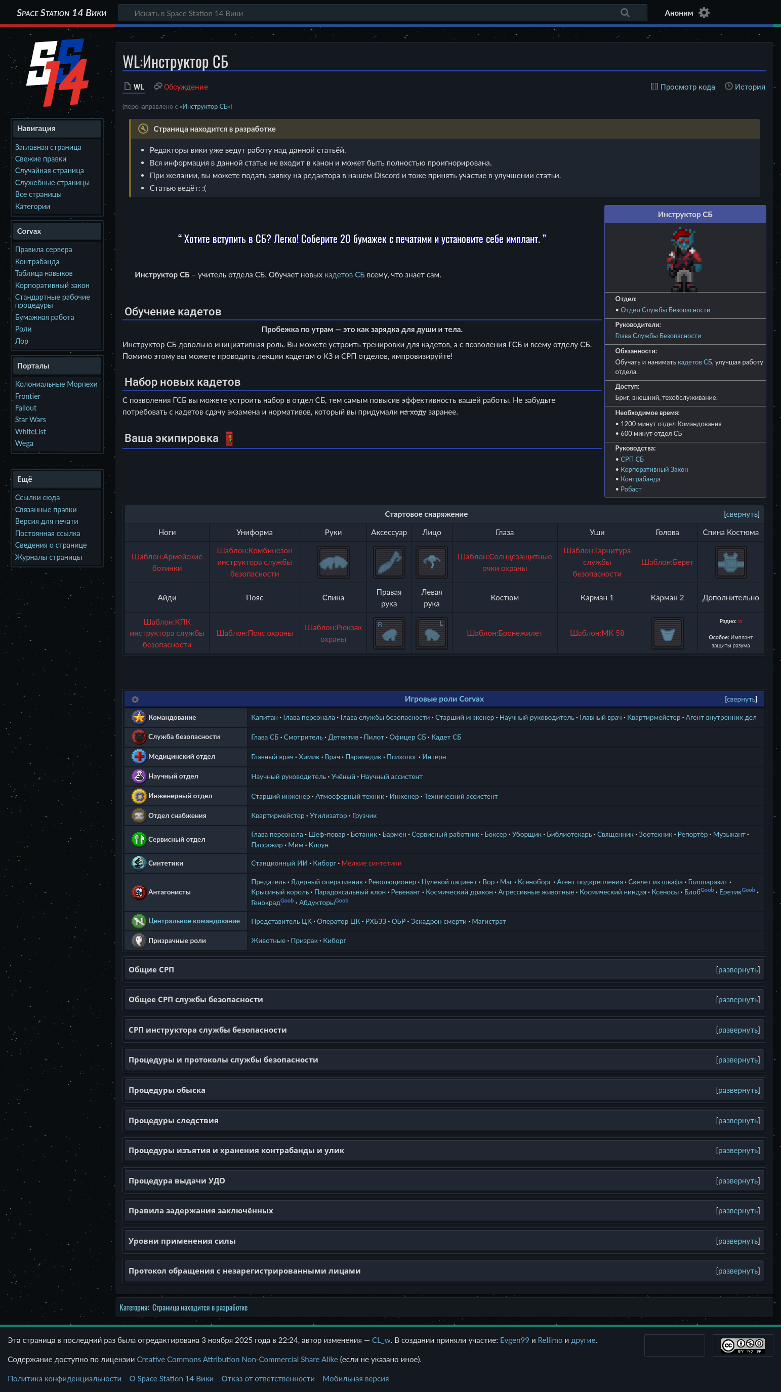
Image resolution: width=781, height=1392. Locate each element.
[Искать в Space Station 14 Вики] (383, 13)
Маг (506, 881)
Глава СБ (264, 736)
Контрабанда (641, 479)
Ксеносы (665, 891)
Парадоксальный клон (350, 891)
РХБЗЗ (375, 921)
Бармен (394, 834)
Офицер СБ (407, 736)
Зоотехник (655, 834)
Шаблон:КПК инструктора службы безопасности (167, 633)
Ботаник (364, 834)
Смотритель (303, 736)
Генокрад (265, 902)
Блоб (692, 891)
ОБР (399, 921)
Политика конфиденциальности (64, 1378)
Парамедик (363, 756)
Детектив (343, 736)
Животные (268, 940)
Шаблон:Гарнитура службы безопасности (597, 562)
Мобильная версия (355, 1378)
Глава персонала (309, 717)
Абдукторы (317, 902)
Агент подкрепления (590, 881)
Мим (295, 844)
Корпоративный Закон (654, 469)
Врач (332, 756)
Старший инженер (464, 717)
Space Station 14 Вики (61, 13)
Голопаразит (707, 881)
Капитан (264, 717)
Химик (309, 756)
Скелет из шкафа (655, 881)
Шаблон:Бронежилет (505, 632)
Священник (615, 834)
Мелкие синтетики (372, 862)
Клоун (318, 844)
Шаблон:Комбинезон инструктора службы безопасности (254, 562)
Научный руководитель (537, 717)
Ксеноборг (535, 881)
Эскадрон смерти (439, 921)
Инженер (404, 796)
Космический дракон (459, 891)
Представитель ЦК (281, 921)
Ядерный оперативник (327, 881)
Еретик (730, 891)
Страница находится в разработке (200, 1307)
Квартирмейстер (653, 717)
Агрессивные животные (536, 891)
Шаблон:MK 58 (597, 632)
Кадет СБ (446, 736)
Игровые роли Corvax (444, 698)
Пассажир (267, 844)
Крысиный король (280, 891)
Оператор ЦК (338, 921)
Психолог (402, 756)
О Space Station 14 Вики (171, 1378)
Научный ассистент (392, 776)
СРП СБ (632, 459)
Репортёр (693, 834)
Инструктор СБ (205, 106)
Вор (488, 881)
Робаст (631, 489)
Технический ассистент (461, 796)
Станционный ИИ (279, 862)
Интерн (434, 756)
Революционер (392, 881)
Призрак (304, 940)
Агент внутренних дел (721, 717)
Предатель (268, 881)
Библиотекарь (569, 834)
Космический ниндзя (613, 891)
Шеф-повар (326, 834)
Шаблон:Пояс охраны (254, 632)
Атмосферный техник (349, 796)
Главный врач (601, 717)
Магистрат (489, 921)
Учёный (344, 776)
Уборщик (527, 834)
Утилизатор (328, 815)
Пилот (374, 736)
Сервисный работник (445, 834)
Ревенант (406, 891)
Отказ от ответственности (268, 1378)
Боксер (495, 834)
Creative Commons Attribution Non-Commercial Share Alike (237, 1359)
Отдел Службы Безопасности (665, 310)
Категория (133, 1307)
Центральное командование (194, 920)
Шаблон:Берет (667, 561)
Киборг (324, 862)
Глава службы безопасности (385, 717)
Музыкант (729, 834)
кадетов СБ (695, 362)
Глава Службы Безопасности (658, 336)
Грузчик (364, 815)
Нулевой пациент (449, 881)
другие (583, 1339)
